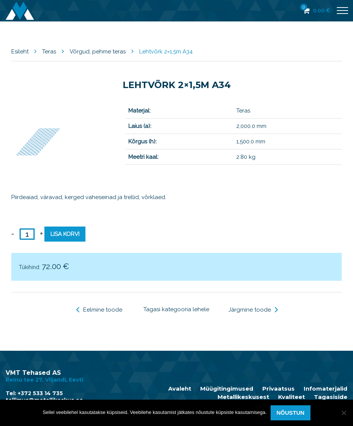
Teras (49, 51)
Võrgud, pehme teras (98, 51)
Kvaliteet (291, 397)
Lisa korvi (64, 234)
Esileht (20, 51)
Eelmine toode (99, 309)
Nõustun (290, 412)
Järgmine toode (253, 309)
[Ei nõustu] (343, 413)
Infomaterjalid (325, 388)
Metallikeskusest (243, 397)
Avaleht (179, 388)
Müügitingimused (226, 388)
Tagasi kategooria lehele (176, 309)
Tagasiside (330, 397)
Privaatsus (278, 388)
